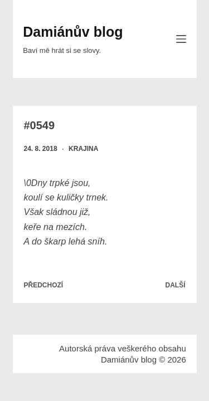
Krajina (83, 149)
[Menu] (181, 39)
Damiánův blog (73, 32)
